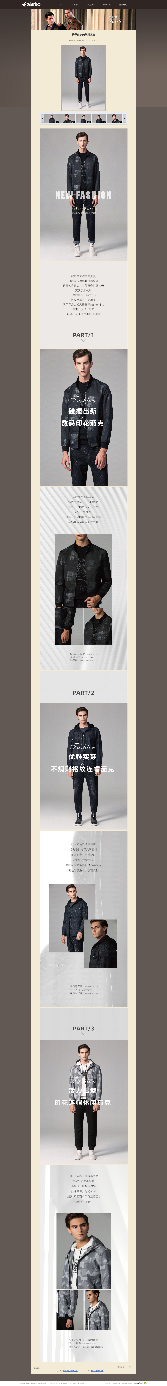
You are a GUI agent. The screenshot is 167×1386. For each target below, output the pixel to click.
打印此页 (121, 1367)
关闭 (130, 1367)
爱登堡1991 (116, 1383)
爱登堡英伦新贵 (126, 1383)
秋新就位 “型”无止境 (70, 1371)
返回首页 (108, 1383)
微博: (137, 1383)
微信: (143, 1383)
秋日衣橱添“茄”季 (97, 1371)
